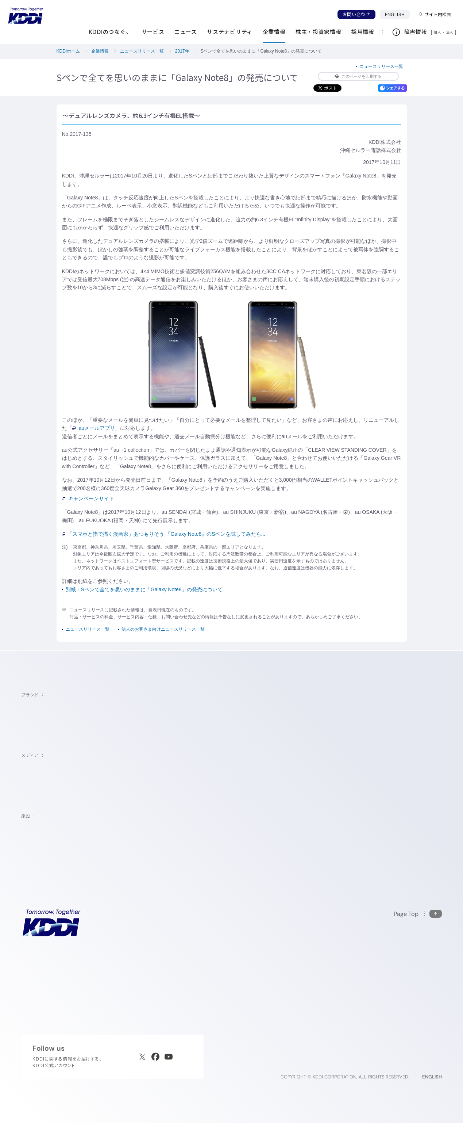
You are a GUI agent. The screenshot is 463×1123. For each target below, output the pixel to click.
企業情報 (100, 51)
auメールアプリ (93, 428)
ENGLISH (395, 14)
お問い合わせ (356, 14)
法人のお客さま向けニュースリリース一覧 (163, 629)
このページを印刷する (358, 76)
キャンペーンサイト (88, 498)
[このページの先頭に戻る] (418, 914)
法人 (450, 32)
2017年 (182, 51)
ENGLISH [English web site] (432, 1077)
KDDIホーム (68, 51)
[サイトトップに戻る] (25, 15)
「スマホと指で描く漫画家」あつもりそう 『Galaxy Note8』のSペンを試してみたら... (164, 534)
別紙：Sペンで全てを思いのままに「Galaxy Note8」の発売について (144, 589)
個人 (437, 32)
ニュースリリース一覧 (142, 51)
